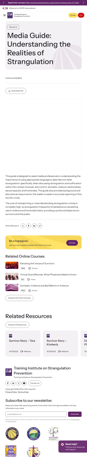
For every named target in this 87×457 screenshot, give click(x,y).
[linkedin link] (13, 383)
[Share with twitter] (23, 225)
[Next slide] (83, 2)
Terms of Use (23, 392)
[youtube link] (24, 383)
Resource (13, 27)
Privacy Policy (11, 392)
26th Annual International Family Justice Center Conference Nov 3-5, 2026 (58, 3)
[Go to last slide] (3, 2)
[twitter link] (18, 383)
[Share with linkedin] (34, 225)
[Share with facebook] (28, 225)
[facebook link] (7, 383)
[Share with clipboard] (39, 225)
